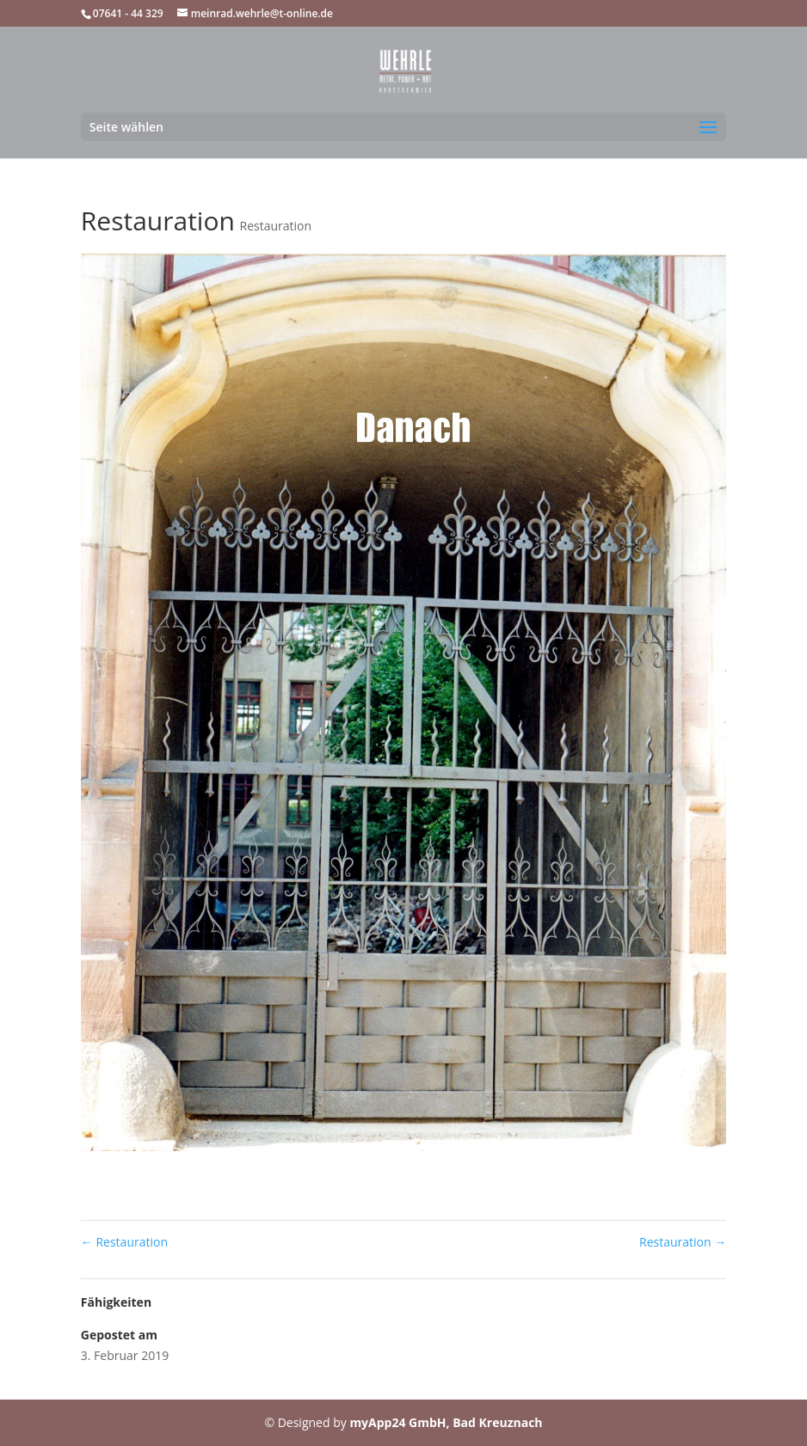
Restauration (276, 226)
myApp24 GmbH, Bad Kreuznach (445, 1422)
